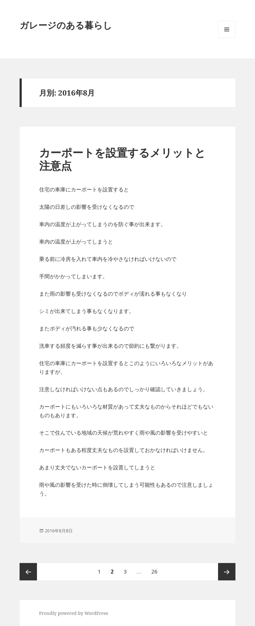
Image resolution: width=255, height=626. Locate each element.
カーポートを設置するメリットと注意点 (122, 159)
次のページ (226, 571)
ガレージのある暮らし (66, 25)
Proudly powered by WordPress (73, 613)
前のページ (28, 571)
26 (154, 571)
